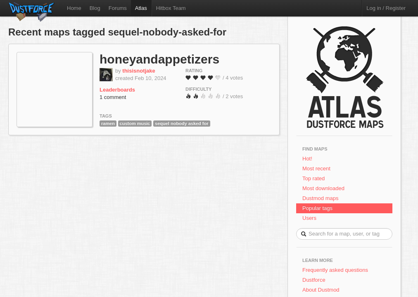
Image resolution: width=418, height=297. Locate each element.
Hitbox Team (171, 8)
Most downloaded (323, 188)
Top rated (313, 178)
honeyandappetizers (159, 59)
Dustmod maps (320, 198)
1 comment (113, 97)
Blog (95, 8)
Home (74, 8)
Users (309, 218)
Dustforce (313, 280)
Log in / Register (386, 8)
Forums (118, 8)
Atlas (141, 8)
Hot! (307, 159)
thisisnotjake (138, 71)
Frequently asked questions (335, 270)
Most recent (316, 168)
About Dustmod (321, 290)
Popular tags (317, 208)
